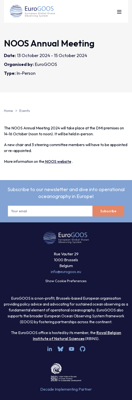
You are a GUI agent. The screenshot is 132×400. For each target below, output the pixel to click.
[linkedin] (49, 348)
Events (24, 110)
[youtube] (71, 348)
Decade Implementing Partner (66, 389)
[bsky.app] (60, 348)
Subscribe (108, 211)
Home (8, 110)
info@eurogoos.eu (66, 271)
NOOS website (57, 161)
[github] (82, 348)
